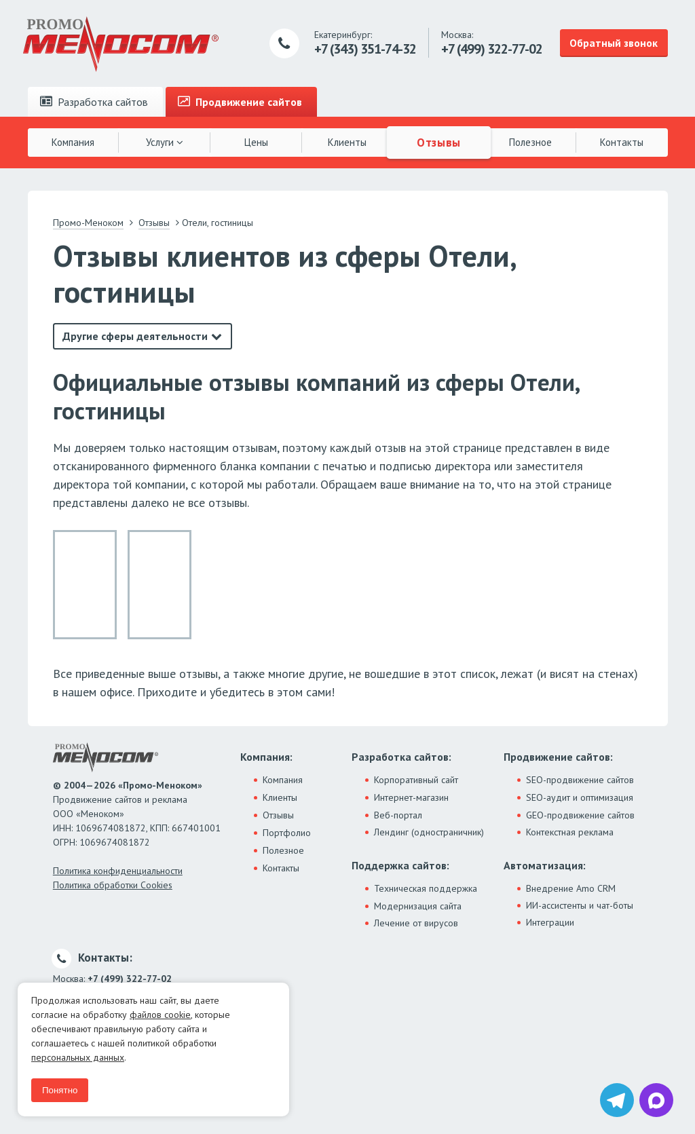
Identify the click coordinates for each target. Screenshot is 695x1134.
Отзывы (439, 141)
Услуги (164, 142)
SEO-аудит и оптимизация (579, 797)
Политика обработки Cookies (112, 885)
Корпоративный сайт (416, 780)
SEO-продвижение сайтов (580, 780)
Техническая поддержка (425, 888)
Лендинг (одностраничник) (429, 832)
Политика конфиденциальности (118, 871)
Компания (73, 142)
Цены (256, 142)
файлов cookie (160, 1014)
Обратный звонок (613, 43)
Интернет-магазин (411, 797)
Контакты (621, 142)
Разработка (94, 102)
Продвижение (240, 102)
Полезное (530, 142)
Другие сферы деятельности (135, 336)
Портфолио (287, 833)
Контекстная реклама (570, 832)
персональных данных (77, 1057)
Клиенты (347, 142)
